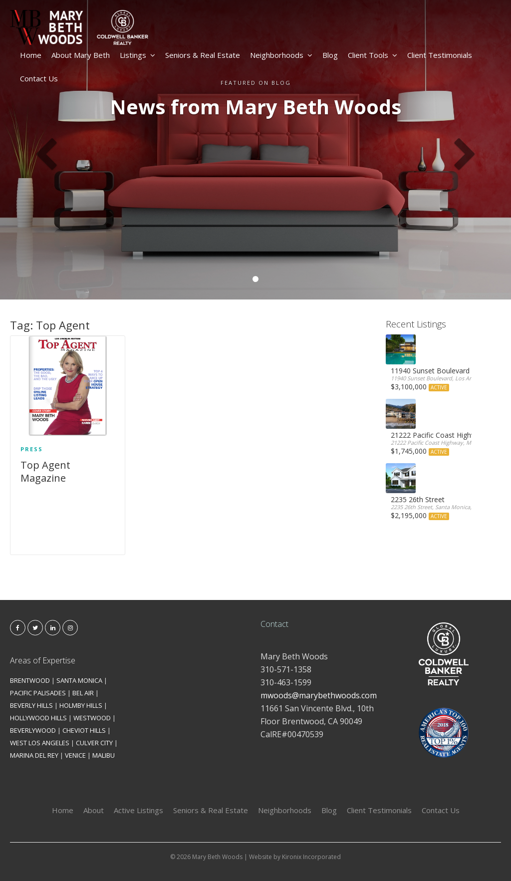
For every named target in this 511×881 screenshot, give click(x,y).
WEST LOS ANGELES (39, 742)
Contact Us (39, 78)
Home (30, 55)
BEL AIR (83, 692)
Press (31, 449)
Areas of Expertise (42, 660)
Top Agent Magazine (45, 471)
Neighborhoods (281, 55)
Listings (137, 55)
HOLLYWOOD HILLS (38, 717)
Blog (330, 55)
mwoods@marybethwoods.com (318, 695)
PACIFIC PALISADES (38, 692)
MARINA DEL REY (34, 755)
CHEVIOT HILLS (84, 730)
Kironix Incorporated (311, 857)
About (93, 810)
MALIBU (103, 755)
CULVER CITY (94, 742)
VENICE (75, 755)
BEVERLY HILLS (31, 705)
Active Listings (138, 810)
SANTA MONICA (79, 680)
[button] (38, 149)
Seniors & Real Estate (202, 55)
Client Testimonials (439, 55)
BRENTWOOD (30, 680)
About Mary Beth (80, 55)
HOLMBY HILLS (80, 705)
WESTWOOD (92, 717)
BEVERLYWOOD (33, 730)
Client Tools (372, 55)
